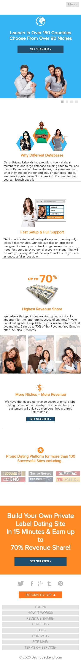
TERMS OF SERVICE (39, 648)
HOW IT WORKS (40, 613)
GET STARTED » (40, 49)
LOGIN (40, 607)
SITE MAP (39, 642)
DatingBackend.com (47, 657)
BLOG (39, 630)
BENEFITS (39, 624)
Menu (72, 4)
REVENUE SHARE (39, 619)
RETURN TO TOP (41, 595)
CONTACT (40, 636)
